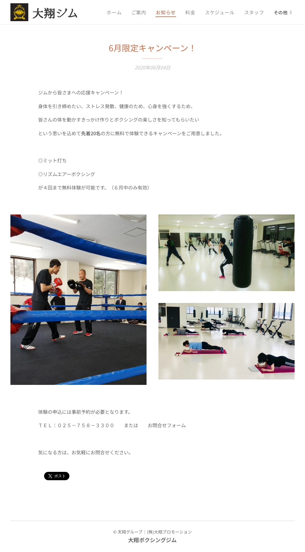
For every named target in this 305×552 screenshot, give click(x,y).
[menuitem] (122, 12)
